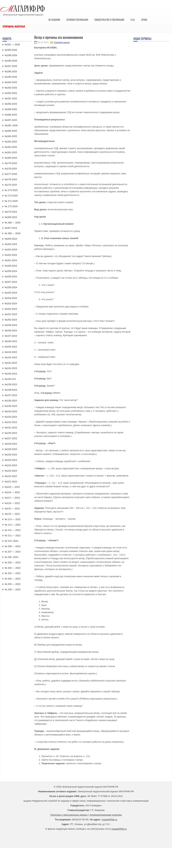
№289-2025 (11, 109)
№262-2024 (11, 255)
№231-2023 (11, 427)
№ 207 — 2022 (12, 551)
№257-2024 (11, 282)
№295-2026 (11, 77)
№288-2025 (11, 114)
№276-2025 (11, 179)
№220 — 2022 (12, 487)
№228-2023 (11, 449)
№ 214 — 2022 (12, 519)
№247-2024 (11, 336)
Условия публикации (77, 19)
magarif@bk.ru (109, 819)
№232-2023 (11, 422)
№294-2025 (11, 82)
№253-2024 (11, 303)
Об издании (54, 19)
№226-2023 (11, 454)
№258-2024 (11, 276)
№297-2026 (11, 66)
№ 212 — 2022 (12, 530)
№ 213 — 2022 (12, 524)
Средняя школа (62, 42)
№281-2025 (11, 152)
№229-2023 (11, 443)
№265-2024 (11, 238)
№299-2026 (11, 55)
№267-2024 (11, 228)
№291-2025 (11, 98)
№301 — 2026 (12, 44)
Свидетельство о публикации (109, 19)
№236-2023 (11, 400)
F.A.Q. (132, 19)
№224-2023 (11, 465)
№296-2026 (11, 71)
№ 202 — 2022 (12, 578)
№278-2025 (11, 168)
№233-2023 (11, 416)
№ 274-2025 (11, 190)
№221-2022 (11, 481)
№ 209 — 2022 (12, 546)
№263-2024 (11, 249)
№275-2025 (11, 184)
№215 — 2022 (12, 514)
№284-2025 (11, 136)
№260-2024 (11, 265)
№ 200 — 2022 (12, 584)
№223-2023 (11, 470)
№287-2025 (11, 120)
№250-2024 (11, 319)
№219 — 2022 (12, 492)
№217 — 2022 (12, 497)
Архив (144, 19)
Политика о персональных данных (69, 814)
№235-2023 (11, 406)
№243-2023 (11, 357)
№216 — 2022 (12, 508)
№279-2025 (11, 163)
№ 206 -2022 (11, 557)
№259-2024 (11, 271)
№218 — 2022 (12, 503)
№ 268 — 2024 (12, 222)
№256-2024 (11, 287)
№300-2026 (11, 50)
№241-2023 (11, 368)
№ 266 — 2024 (12, 233)
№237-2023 (11, 395)
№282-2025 (11, 147)
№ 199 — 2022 (12, 589)
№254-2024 (11, 298)
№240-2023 (11, 373)
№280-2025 (11, 157)
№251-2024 (11, 314)
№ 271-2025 (11, 201)
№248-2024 (11, 330)
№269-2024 (11, 217)
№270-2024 (11, 211)
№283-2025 (11, 141)
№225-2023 (11, 460)
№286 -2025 (11, 125)
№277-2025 (11, 174)
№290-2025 (11, 104)
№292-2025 (11, 93)
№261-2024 (11, 260)
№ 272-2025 (11, 206)
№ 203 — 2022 (12, 573)
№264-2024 (11, 244)
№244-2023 (11, 352)
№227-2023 (11, 438)
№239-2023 (11, 384)
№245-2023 (11, 346)
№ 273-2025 (11, 195)
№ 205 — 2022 (12, 562)
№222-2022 (11, 476)
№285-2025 (11, 130)
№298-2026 (11, 60)
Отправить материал (14, 26)
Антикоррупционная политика (106, 814)
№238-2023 (11, 389)
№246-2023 (11, 341)
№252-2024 (11, 309)
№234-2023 (11, 411)
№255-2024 (11, 292)
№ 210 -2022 (11, 541)
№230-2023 (11, 433)
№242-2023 (11, 363)
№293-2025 (11, 87)
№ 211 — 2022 (12, 535)
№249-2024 (11, 325)
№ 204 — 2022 (12, 568)
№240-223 (10, 379)
